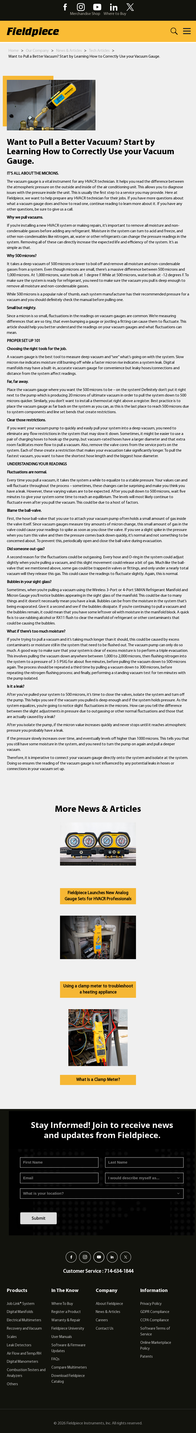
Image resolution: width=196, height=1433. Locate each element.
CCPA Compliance (154, 1320)
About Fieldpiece (109, 1304)
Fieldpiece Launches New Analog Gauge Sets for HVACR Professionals (98, 896)
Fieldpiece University (67, 1329)
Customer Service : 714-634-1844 (98, 1271)
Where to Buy (115, 14)
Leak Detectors (19, 1345)
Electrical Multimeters (24, 1320)
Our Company (37, 51)
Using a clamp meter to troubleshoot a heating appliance (98, 989)
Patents (146, 1357)
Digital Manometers (22, 1362)
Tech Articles (99, 51)
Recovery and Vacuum (24, 1329)
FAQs (55, 1359)
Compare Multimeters (69, 1368)
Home (13, 51)
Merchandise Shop (85, 14)
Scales (12, 1337)
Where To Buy (62, 1304)
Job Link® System (20, 1304)
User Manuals (61, 1337)
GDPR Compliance (154, 1312)
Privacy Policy (151, 1304)
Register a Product (66, 1312)
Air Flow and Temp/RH (24, 1354)
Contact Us (104, 1329)
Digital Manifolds (20, 1312)
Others (12, 1384)
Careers (102, 1320)
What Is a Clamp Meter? (98, 1080)
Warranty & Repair (65, 1320)
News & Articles (69, 51)
